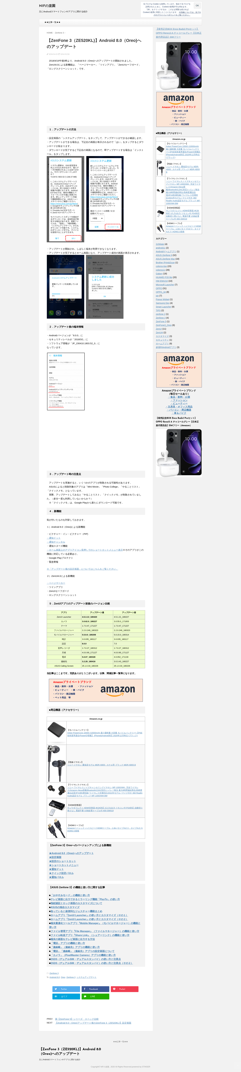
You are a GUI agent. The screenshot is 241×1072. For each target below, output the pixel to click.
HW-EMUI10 (162, 281)
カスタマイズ (162, 336)
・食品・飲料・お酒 (179, 397)
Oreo (63, 977)
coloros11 (160, 270)
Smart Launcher (163, 307)
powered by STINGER (141, 1067)
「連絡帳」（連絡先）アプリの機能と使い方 (75, 947)
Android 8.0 (54, 977)
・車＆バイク (179, 413)
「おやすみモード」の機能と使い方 (70, 895)
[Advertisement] (72, 100)
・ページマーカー (56, 583)
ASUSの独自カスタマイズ (65, 907)
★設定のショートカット (62, 861)
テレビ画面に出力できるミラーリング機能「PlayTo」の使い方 (85, 899)
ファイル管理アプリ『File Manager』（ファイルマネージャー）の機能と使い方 (95, 931)
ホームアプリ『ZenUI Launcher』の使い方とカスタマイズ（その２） (89, 919)
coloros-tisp (161, 266)
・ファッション (179, 400)
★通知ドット (56, 869)
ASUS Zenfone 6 (164, 255)
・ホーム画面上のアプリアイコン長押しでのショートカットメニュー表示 (85, 550)
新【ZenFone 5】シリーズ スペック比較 (77, 1019)
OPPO (159, 288)
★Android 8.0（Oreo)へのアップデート (71, 853)
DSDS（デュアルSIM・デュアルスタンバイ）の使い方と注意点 (86, 959)
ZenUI (159, 329)
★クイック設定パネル (61, 873)
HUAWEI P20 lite (164, 277)
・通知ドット (54, 538)
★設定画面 (55, 857)
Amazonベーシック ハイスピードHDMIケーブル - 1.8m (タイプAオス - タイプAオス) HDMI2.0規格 (183, 229)
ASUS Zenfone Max (165, 259)
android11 (160, 248)
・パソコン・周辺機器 (179, 410)
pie (157, 295)
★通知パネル (56, 877)
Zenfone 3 (54, 973)
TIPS (158, 310)
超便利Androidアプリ (166, 347)
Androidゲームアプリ (166, 251)
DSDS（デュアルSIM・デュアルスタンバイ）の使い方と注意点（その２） (92, 963)
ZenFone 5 (161, 321)
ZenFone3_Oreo (164, 325)
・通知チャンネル (56, 542)
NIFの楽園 (47, 6)
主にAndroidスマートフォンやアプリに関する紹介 (59, 1059)
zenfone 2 (160, 314)
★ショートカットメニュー (64, 865)
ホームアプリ (162, 343)
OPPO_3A (161, 292)
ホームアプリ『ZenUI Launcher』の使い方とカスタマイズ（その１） (89, 915)
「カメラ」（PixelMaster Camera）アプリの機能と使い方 (83, 955)
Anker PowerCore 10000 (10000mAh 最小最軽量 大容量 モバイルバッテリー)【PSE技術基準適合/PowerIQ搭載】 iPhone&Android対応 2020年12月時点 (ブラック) (183, 152)
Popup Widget (162, 299)
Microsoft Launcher (165, 284)
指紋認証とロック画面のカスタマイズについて (76, 903)
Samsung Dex (162, 303)
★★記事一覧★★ (52, 22)
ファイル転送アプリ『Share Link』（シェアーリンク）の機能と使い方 (90, 935)
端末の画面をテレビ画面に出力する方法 (73, 939)
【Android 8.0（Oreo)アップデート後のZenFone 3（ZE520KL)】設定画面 (93, 1023)
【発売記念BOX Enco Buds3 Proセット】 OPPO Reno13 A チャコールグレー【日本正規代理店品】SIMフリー (178, 33)
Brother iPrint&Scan (165, 262)
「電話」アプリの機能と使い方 (68, 943)
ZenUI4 (159, 332)
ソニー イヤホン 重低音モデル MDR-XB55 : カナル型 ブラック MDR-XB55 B (101, 765)
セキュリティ (162, 340)
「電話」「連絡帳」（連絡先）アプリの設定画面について (83, 951)
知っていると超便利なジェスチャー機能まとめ (76, 911)
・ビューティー (179, 403)
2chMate (160, 244)
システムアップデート (87, 977)
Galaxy (159, 273)
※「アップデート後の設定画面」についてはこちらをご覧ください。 (82, 569)
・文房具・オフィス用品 (178, 406)
